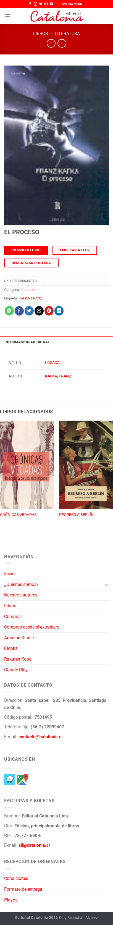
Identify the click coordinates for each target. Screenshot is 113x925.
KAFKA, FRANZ (58, 376)
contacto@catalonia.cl (40, 736)
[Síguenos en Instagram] (35, 4)
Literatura (67, 33)
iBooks (10, 648)
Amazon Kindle (19, 637)
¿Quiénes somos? (21, 584)
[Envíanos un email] (46, 4)
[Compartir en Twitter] (29, 311)
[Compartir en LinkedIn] (59, 311)
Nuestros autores (20, 595)
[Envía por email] (39, 311)
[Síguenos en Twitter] (40, 4)
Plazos (10, 900)
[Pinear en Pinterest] (49, 311)
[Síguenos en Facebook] (30, 4)
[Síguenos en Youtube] (51, 4)
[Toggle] (106, 584)
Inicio (9, 573)
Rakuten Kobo (17, 659)
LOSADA (52, 362)
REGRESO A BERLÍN (76, 514)
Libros (40, 33)
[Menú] (7, 16)
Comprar (12, 616)
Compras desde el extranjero (31, 627)
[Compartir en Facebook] (19, 311)
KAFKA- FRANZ (30, 298)
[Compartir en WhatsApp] (9, 311)
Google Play (16, 670)
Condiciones (16, 878)
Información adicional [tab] (27, 342)
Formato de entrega (23, 889)
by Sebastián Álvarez (80, 917)
